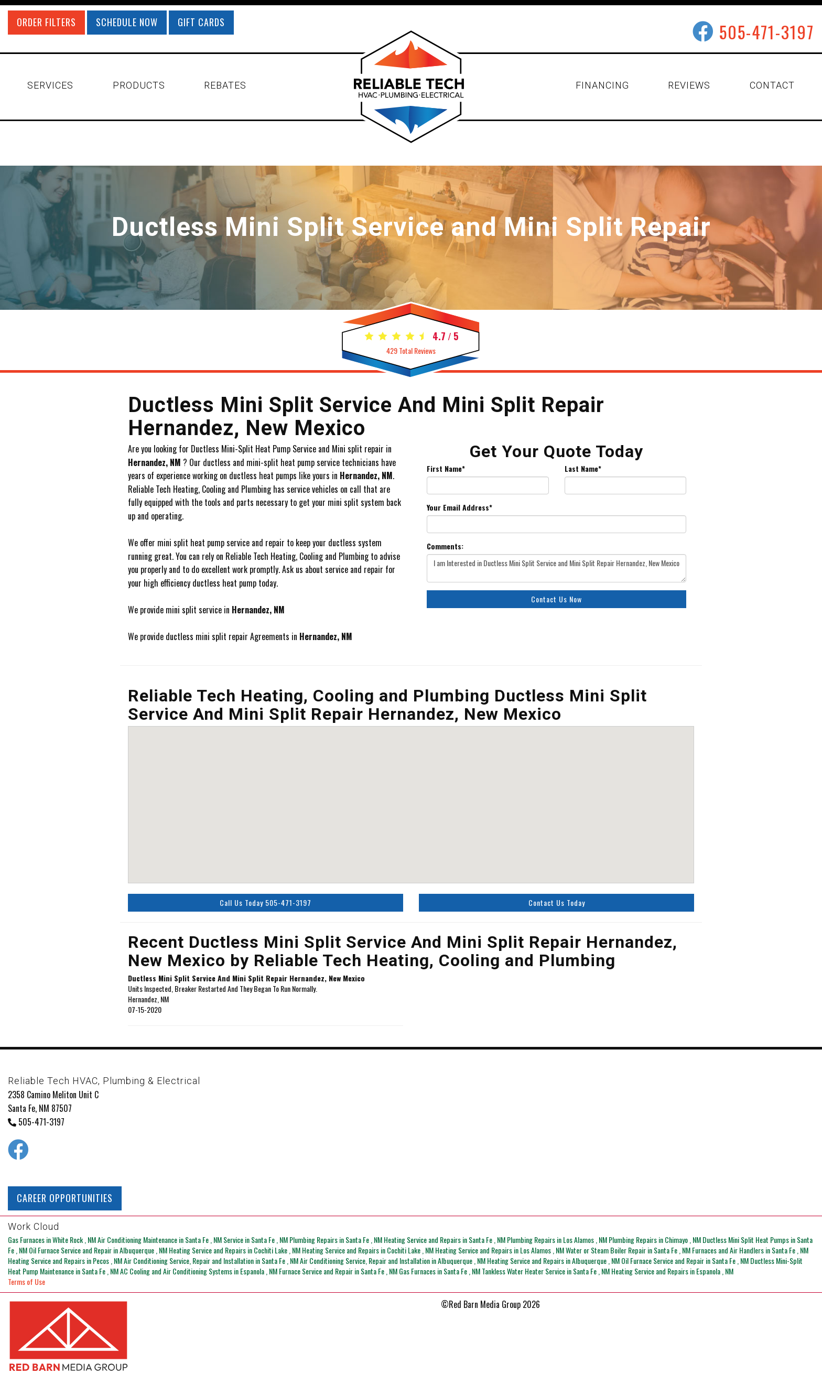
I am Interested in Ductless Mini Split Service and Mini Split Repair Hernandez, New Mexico (556, 568)
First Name (446, 468)
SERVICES (50, 85)
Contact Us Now (556, 598)
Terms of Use (26, 1281)
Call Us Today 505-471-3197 (265, 902)
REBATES (225, 85)
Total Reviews (411, 350)
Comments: (445, 546)
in (53, 1239)
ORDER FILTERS (46, 22)
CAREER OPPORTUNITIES (65, 1198)
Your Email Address (459, 507)
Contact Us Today (556, 902)
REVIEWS (689, 85)
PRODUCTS (139, 85)
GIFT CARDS (201, 22)
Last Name (583, 468)
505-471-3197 (766, 31)
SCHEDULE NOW (127, 22)
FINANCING (602, 85)
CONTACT (772, 85)
